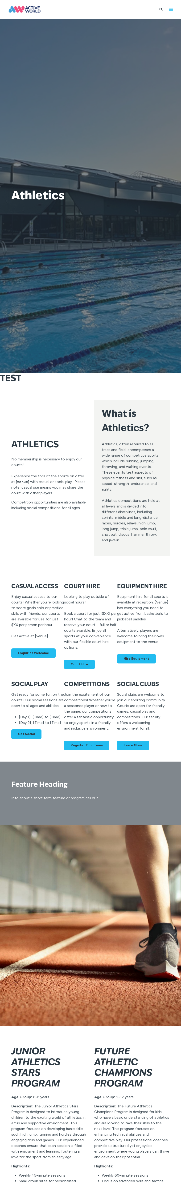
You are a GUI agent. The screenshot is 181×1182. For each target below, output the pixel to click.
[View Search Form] (161, 9)
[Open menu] (171, 9)
